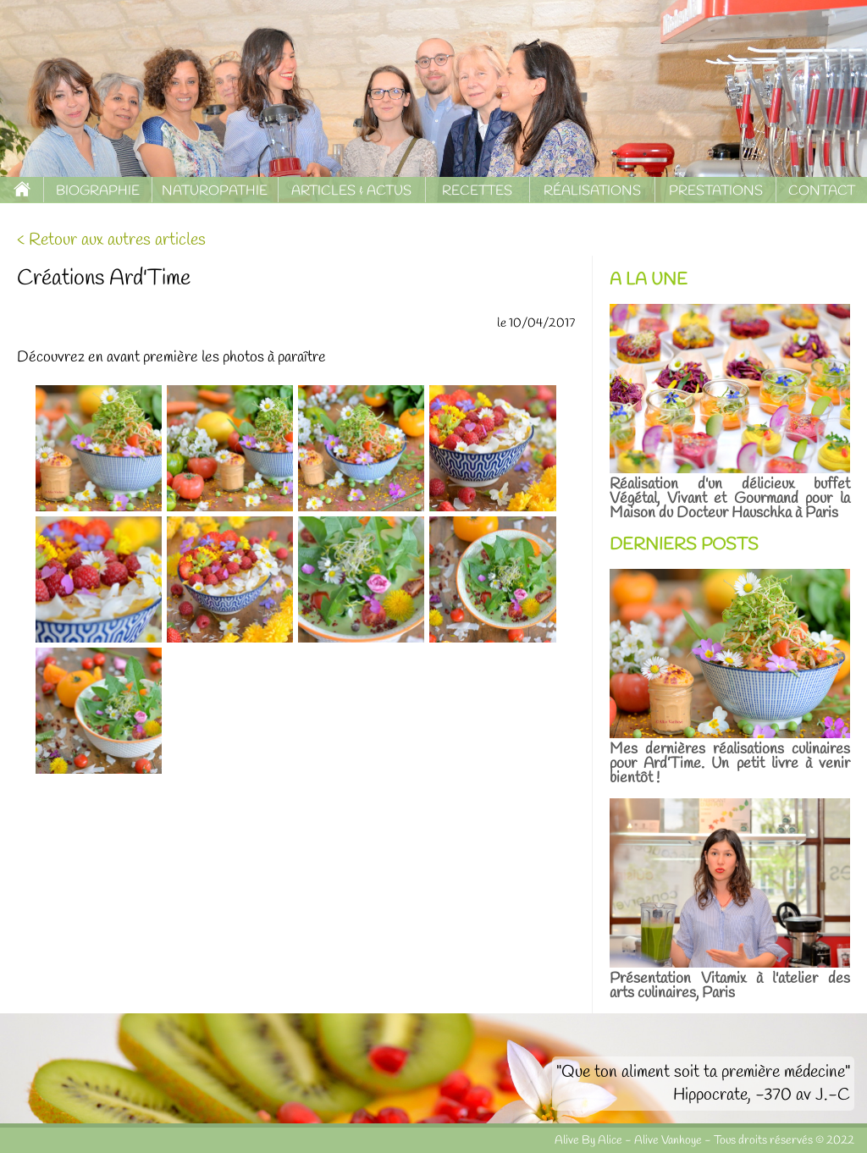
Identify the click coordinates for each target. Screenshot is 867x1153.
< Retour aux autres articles (111, 240)
